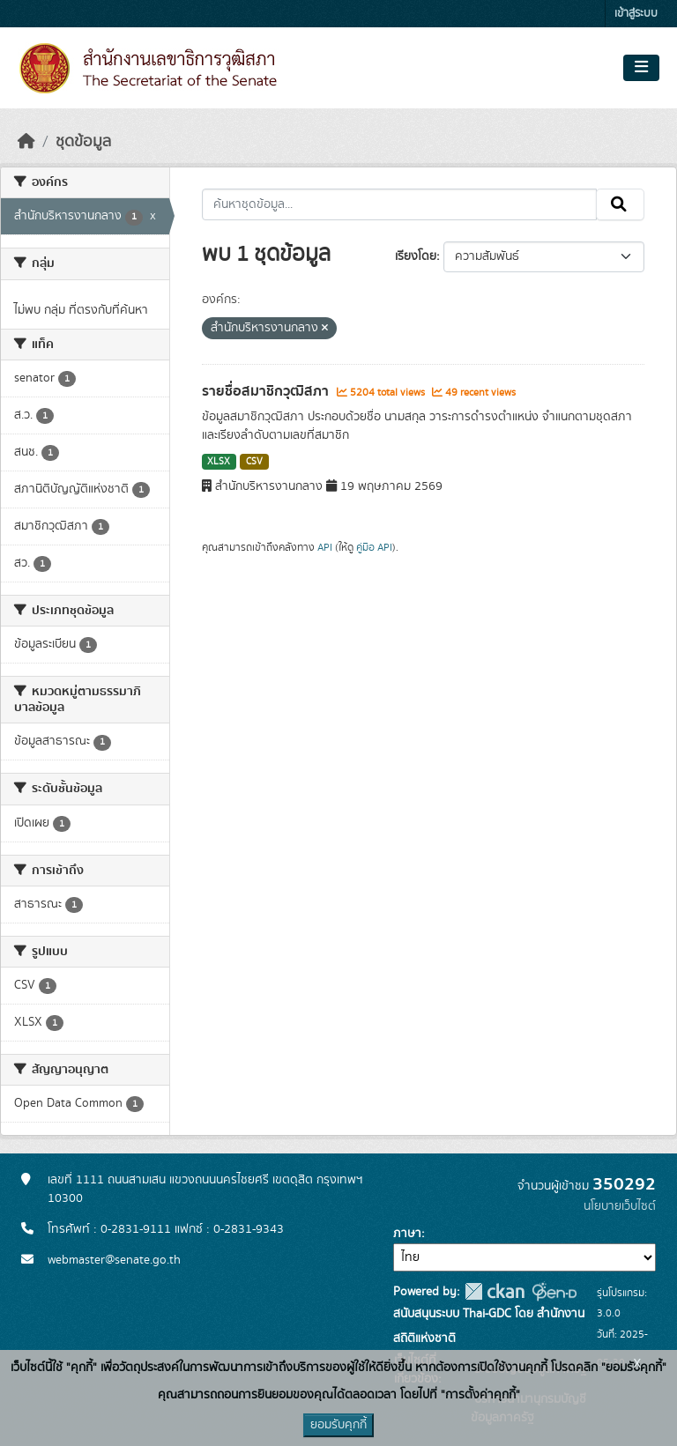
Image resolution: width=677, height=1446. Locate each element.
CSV (254, 462)
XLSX (218, 462)
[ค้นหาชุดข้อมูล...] (400, 204)
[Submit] (620, 204)
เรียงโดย (415, 256)
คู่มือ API (374, 547)
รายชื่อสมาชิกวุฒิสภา (267, 391)
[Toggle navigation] (641, 68)
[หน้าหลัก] (26, 141)
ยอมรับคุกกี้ (338, 1425)
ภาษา (407, 1233)
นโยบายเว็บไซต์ (620, 1206)
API (324, 547)
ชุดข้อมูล (83, 141)
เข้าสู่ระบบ (636, 13)
